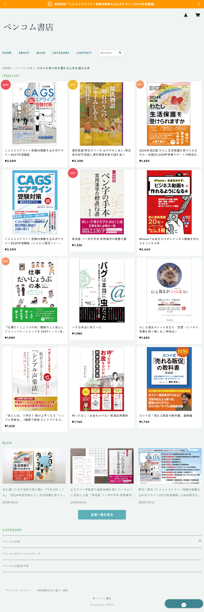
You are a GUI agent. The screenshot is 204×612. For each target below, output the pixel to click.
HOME (7, 53)
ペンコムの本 (24, 68)
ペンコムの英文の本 (15, 566)
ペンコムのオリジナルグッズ (21, 554)
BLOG (41, 53)
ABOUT (24, 53)
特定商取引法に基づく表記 (52, 590)
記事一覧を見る (102, 515)
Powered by (102, 604)
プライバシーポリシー (18, 590)
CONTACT (84, 53)
